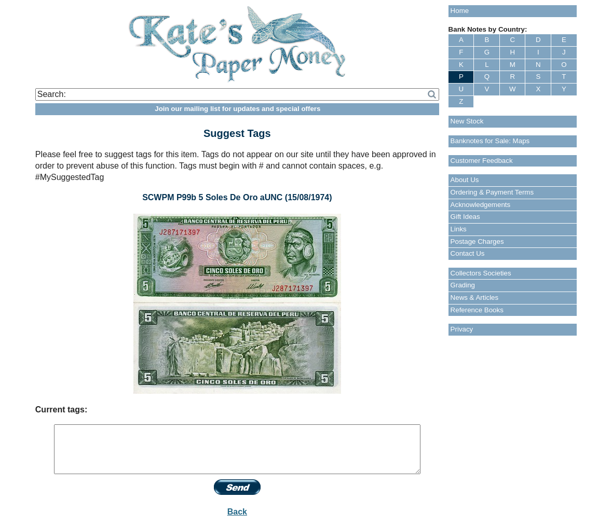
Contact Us (468, 253)
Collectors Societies (481, 273)
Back (237, 511)
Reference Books (477, 310)
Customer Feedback (482, 160)
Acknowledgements (481, 205)
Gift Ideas (465, 216)
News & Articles (475, 297)
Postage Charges (477, 241)
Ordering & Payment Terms (492, 192)
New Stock (467, 121)
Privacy (462, 329)
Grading (463, 285)
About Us (465, 180)
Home (460, 11)
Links (459, 229)
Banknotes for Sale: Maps (490, 141)
